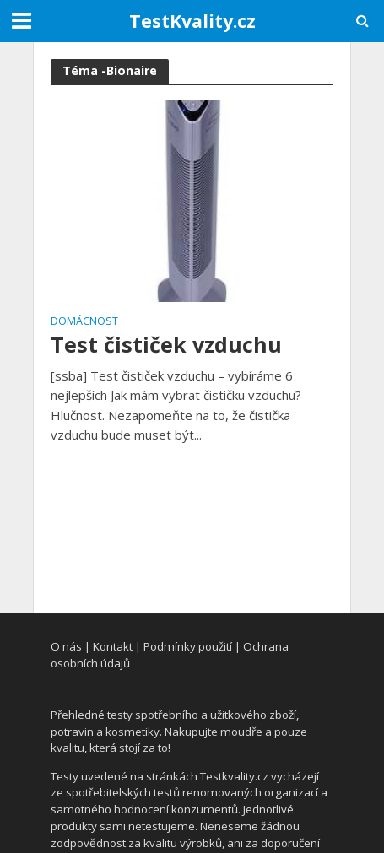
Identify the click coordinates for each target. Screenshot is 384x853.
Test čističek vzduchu (166, 344)
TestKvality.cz (192, 20)
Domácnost (84, 322)
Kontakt (113, 646)
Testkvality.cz (234, 776)
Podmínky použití (187, 646)
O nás (66, 646)
